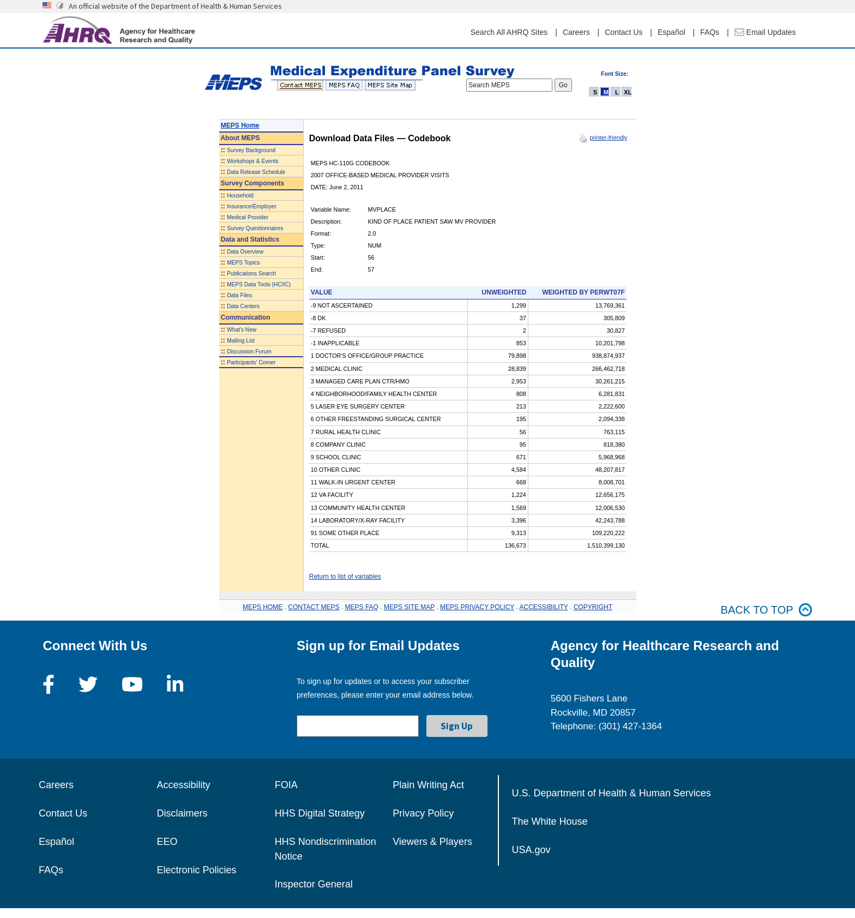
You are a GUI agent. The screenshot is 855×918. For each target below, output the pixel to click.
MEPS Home (240, 125)
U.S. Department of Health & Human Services (611, 793)
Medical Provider (247, 217)
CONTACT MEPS (313, 607)
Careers (576, 32)
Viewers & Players (432, 841)
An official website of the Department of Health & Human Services (175, 6)
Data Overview (245, 252)
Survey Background (251, 150)
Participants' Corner (251, 362)
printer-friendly (608, 137)
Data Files (239, 295)
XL (627, 92)
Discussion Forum (249, 352)
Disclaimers (181, 813)
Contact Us (623, 32)
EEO (166, 841)
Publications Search (251, 274)
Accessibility (183, 784)
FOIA (286, 784)
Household (240, 196)
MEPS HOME (262, 607)
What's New (241, 330)
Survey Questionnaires (255, 228)
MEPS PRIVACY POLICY (477, 607)
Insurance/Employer (251, 206)
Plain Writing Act (428, 784)
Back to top (766, 610)
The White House (550, 821)
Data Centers (243, 306)
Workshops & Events (252, 161)
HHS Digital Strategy (320, 813)
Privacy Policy (423, 813)
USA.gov (531, 849)
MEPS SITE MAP (409, 607)
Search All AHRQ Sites (509, 32)
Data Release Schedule (256, 172)
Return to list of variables (345, 576)
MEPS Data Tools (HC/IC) (259, 284)
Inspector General (314, 884)
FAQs (709, 32)
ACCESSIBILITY (544, 607)
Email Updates (765, 32)
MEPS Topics (243, 263)
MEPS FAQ (361, 607)
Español (671, 32)
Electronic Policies (196, 870)
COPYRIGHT (593, 607)
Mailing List (241, 341)
